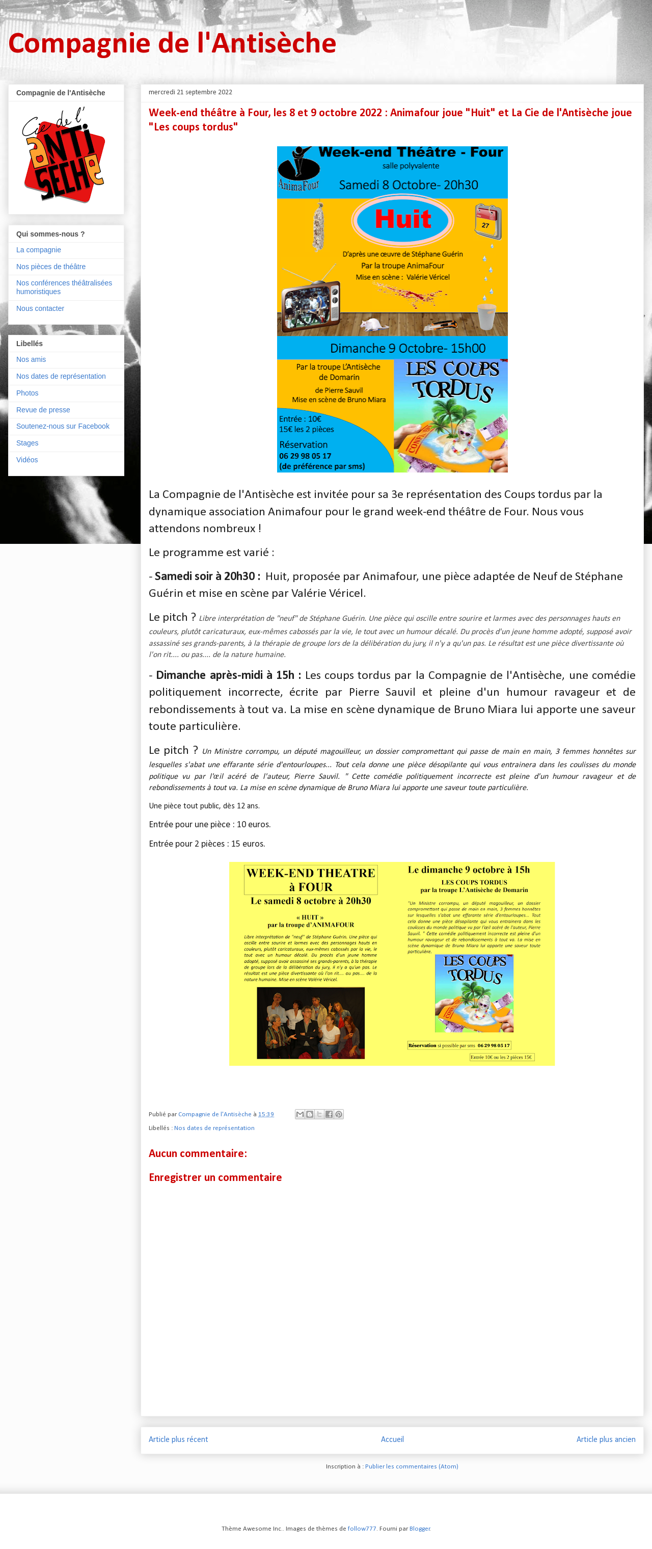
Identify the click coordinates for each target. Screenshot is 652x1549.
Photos (27, 393)
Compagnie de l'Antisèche (172, 45)
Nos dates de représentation (214, 1128)
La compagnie (38, 250)
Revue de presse (43, 410)
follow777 (362, 1529)
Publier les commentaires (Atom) (411, 1466)
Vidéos (27, 460)
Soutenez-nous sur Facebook (63, 426)
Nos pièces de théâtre (51, 266)
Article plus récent (178, 1440)
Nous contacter (40, 308)
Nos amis (31, 359)
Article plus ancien (606, 1440)
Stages (27, 443)
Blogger (420, 1529)
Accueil (392, 1440)
